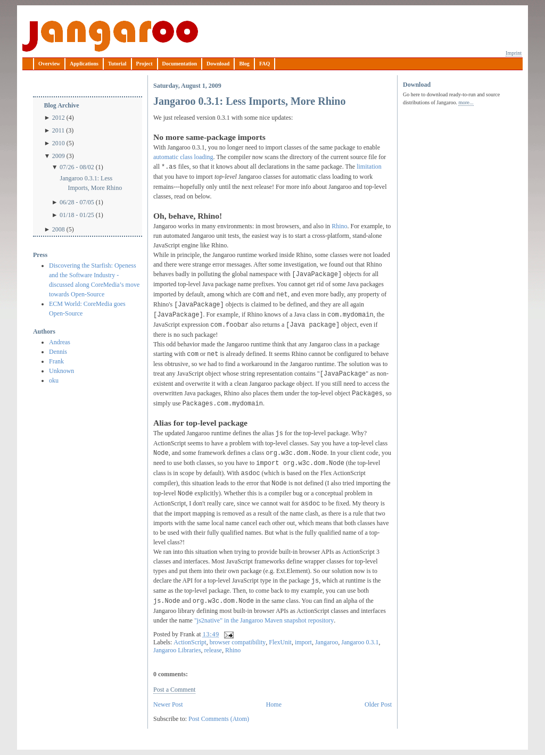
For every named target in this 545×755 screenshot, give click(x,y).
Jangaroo (110, 36)
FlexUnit (280, 642)
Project (144, 64)
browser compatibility (238, 642)
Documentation (179, 64)
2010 (58, 143)
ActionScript (190, 642)
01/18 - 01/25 (77, 215)
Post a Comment (174, 689)
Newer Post (168, 704)
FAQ (264, 64)
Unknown (61, 371)
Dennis (58, 351)
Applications (84, 64)
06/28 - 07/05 (77, 202)
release (213, 650)
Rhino (339, 226)
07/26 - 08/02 (77, 167)
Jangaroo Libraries (177, 650)
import (303, 642)
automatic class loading (183, 157)
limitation (369, 166)
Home (274, 704)
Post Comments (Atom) (218, 719)
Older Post (378, 704)
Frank (56, 361)
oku (54, 380)
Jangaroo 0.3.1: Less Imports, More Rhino (91, 183)
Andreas (59, 342)
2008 (58, 229)
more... (465, 102)
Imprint (514, 53)
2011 (58, 130)
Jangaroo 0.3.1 (359, 642)
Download (218, 64)
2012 (58, 117)
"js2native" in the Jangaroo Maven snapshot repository (264, 620)
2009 (58, 156)
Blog (244, 64)
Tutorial (117, 64)
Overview (49, 64)
